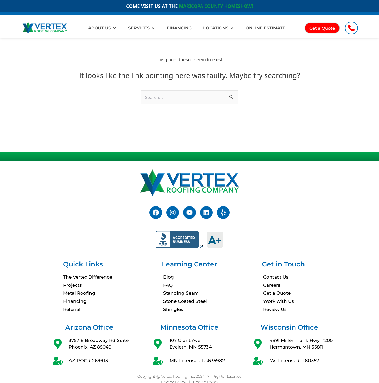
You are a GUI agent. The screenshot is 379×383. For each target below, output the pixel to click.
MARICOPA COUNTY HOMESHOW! (216, 6)
